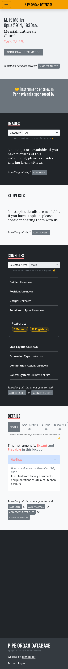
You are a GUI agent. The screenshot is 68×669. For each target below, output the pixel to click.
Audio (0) (46, 427)
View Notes (16, 459)
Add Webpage (36, 506)
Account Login (16, 663)
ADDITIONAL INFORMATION (24, 52)
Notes (14, 427)
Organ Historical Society (31, 650)
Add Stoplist (40, 232)
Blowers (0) (60, 427)
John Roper (28, 657)
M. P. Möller (14, 19)
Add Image (39, 172)
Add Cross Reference (21, 512)
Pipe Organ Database (38, 4)
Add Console (17, 392)
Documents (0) (30, 427)
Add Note (14, 506)
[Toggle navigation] (6, 4)
